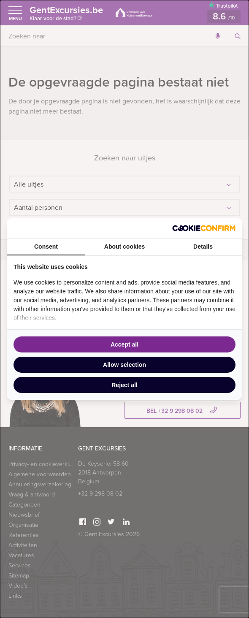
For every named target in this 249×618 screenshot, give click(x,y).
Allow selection (124, 364)
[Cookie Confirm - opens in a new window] (203, 228)
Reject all (124, 385)
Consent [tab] (46, 246)
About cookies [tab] (124, 246)
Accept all (124, 344)
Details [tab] (203, 246)
